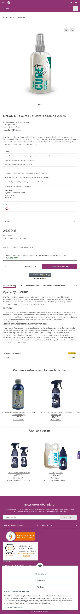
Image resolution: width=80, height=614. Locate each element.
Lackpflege (72, 353)
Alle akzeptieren (40, 574)
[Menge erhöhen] (35, 266)
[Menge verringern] (5, 266)
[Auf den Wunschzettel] (72, 30)
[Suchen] (75, 8)
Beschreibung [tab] (9, 286)
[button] (67, 2)
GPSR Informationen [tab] (29, 286)
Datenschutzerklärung (45, 509)
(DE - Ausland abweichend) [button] (24, 247)
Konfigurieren (40, 580)
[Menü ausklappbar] (3, 1)
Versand (23, 238)
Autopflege (15, 127)
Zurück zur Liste (10, 17)
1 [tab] (39, 104)
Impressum (8, 607)
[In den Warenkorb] (5, 24)
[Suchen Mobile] (37, 8)
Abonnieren (68, 517)
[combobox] (40, 221)
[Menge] (16, 266)
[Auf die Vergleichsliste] (66, 30)
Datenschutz (18, 607)
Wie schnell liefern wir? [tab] (54, 286)
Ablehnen (40, 587)
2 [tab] (41, 104)
